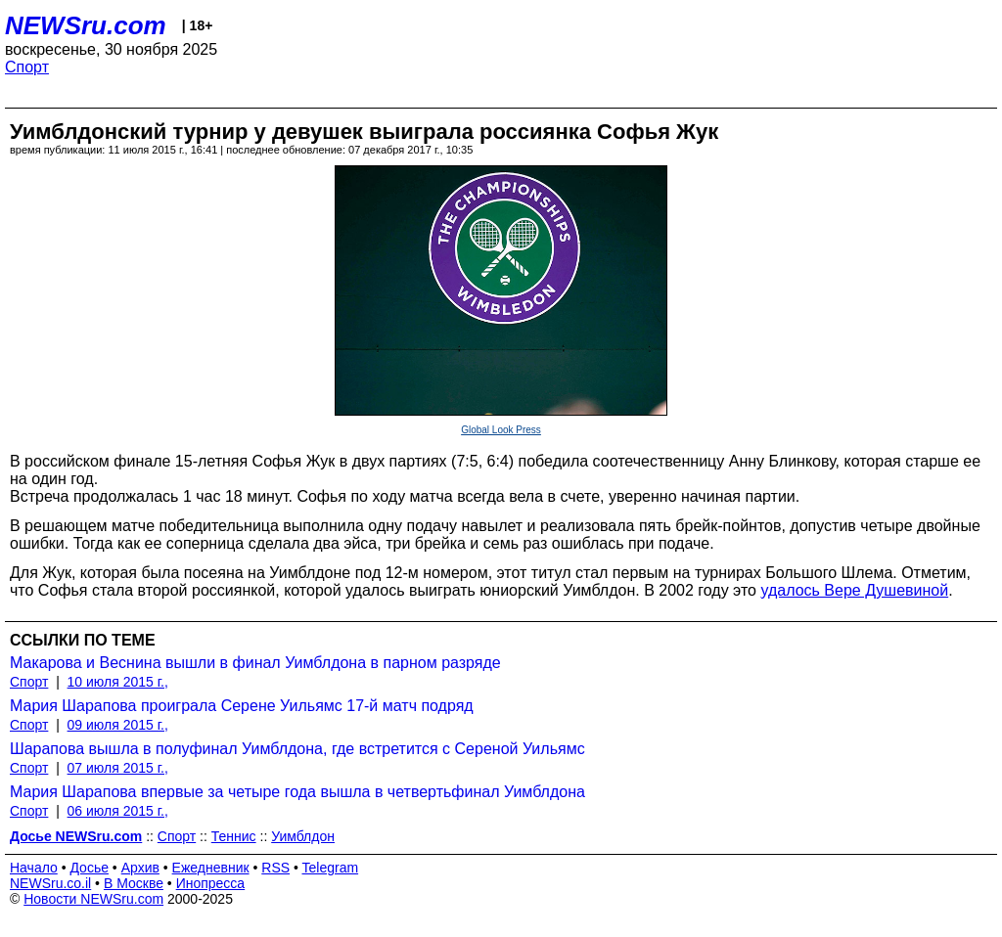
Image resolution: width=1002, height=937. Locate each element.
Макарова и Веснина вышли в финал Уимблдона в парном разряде (255, 662)
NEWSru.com (85, 25)
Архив (140, 867)
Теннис (233, 836)
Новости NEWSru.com (93, 899)
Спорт (27, 67)
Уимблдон (303, 836)
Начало (34, 867)
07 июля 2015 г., (118, 768)
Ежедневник (211, 867)
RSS (275, 867)
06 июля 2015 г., (118, 811)
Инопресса (211, 883)
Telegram (330, 867)
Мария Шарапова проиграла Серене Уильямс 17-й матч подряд (242, 705)
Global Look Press (501, 429)
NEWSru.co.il (50, 883)
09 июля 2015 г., (118, 725)
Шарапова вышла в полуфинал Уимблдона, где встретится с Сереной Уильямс (297, 748)
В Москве (133, 883)
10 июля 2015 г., (118, 682)
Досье (89, 867)
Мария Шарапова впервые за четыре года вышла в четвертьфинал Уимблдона (297, 791)
